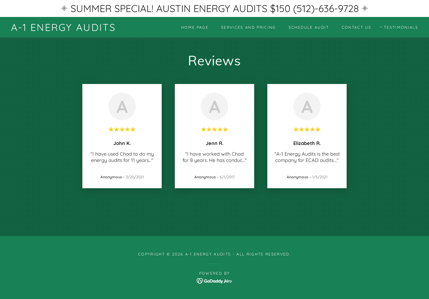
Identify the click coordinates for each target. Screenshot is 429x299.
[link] (63, 29)
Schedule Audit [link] (309, 27)
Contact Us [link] (356, 27)
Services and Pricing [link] (248, 27)
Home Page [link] (194, 27)
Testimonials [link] (401, 27)
